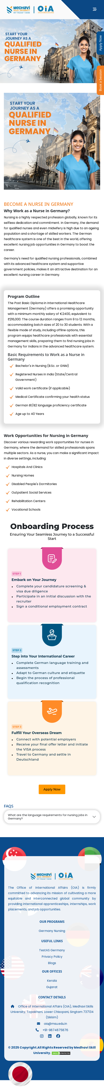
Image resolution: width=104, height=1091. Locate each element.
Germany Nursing (52, 931)
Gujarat (52, 987)
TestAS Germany (52, 950)
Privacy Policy (52, 956)
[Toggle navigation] (94, 10)
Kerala (52, 980)
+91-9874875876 (52, 1030)
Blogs (52, 963)
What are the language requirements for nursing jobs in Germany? (47, 816)
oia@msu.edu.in (52, 1023)
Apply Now (52, 789)
